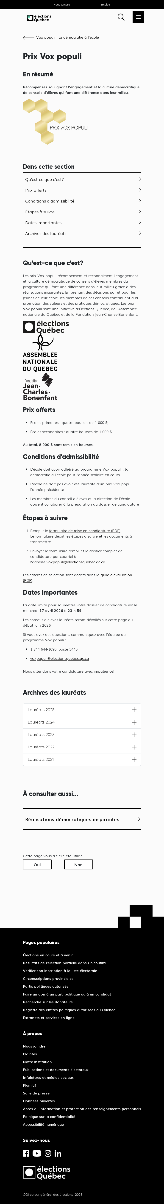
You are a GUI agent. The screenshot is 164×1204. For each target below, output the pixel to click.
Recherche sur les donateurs (48, 1001)
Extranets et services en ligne (49, 1017)
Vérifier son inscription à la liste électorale (60, 970)
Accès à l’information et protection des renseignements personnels (82, 1108)
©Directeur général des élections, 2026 (52, 1194)
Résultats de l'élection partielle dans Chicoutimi (64, 962)
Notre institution (37, 1061)
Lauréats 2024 (41, 722)
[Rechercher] (121, 17)
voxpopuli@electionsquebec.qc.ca (76, 561)
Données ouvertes (39, 1100)
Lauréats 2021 (41, 759)
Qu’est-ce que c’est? (44, 179)
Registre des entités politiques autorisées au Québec (69, 1009)
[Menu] (138, 17)
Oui (37, 864)
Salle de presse (36, 1093)
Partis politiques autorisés (45, 986)
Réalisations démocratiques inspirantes (72, 819)
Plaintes (30, 1053)
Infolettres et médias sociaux (48, 1077)
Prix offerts (35, 190)
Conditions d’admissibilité (49, 201)
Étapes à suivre (40, 211)
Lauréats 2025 (41, 709)
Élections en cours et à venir (48, 955)
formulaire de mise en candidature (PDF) (84, 530)
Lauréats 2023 (41, 734)
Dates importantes (43, 222)
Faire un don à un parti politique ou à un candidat (67, 994)
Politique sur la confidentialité (49, 1116)
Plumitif (29, 1085)
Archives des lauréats (45, 233)
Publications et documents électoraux (56, 1069)
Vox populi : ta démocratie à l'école (67, 37)
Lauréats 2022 (41, 747)
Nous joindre (61, 4)
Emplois (105, 4)
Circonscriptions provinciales (48, 978)
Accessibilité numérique (43, 1124)
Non (78, 864)
